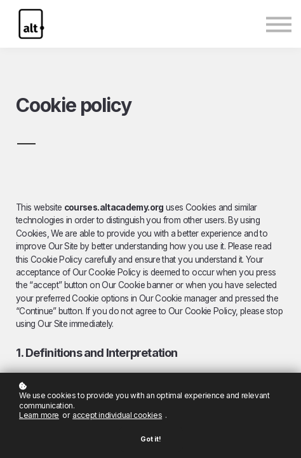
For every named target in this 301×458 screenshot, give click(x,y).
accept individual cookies (117, 415)
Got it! (150, 439)
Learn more (39, 415)
